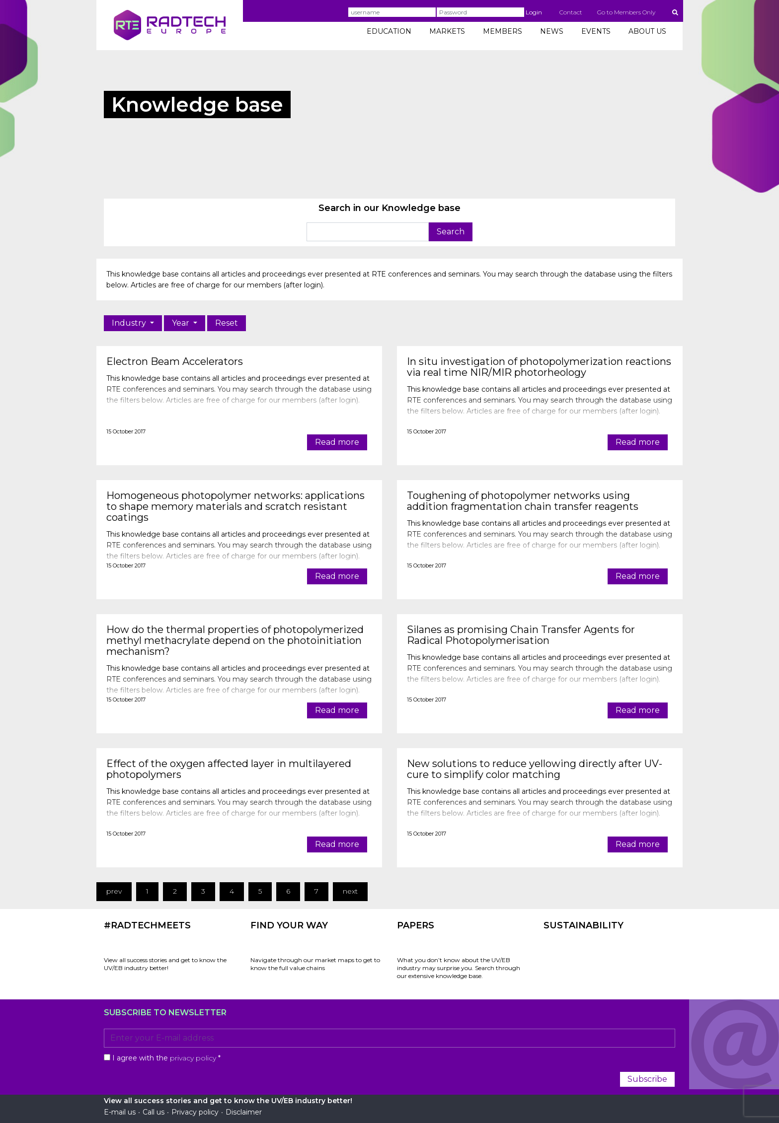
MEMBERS (502, 31)
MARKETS (447, 31)
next (350, 891)
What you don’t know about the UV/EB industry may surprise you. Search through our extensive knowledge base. (458, 968)
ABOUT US (647, 31)
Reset (226, 323)
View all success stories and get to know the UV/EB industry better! (165, 964)
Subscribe (647, 1079)
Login (534, 12)
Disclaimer (244, 1112)
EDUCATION (389, 31)
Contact (570, 12)
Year (181, 323)
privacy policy (193, 1057)
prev (114, 891)
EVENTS (596, 31)
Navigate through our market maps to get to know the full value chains (315, 964)
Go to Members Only (626, 12)
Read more (337, 442)
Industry (130, 323)
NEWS (551, 31)
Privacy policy (195, 1112)
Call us (153, 1112)
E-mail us (120, 1112)
